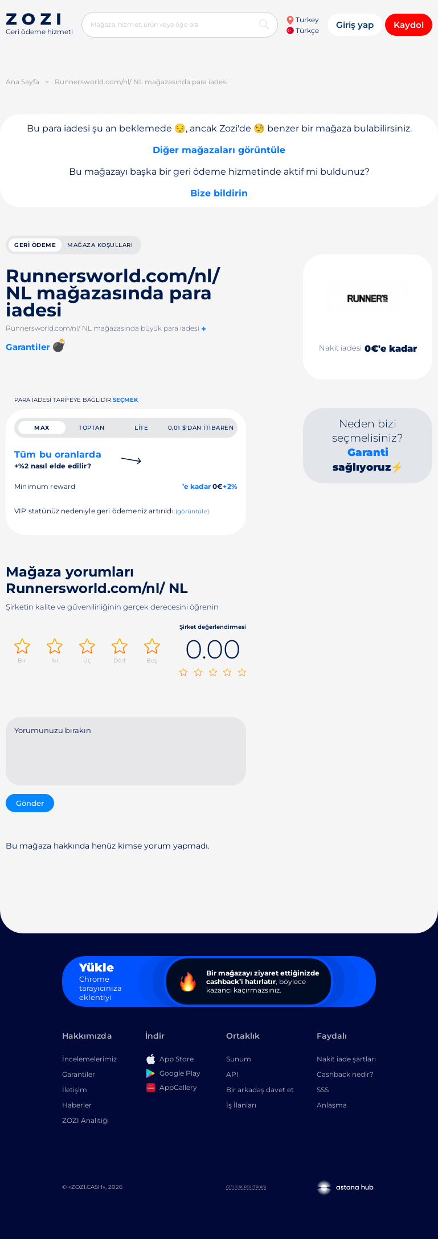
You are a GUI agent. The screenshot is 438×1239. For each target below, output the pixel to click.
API (232, 1076)
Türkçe (302, 30)
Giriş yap (355, 24)
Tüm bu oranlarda (57, 464)
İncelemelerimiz (89, 1061)
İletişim (74, 1092)
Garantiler (78, 1076)
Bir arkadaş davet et (260, 1092)
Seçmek (125, 402)
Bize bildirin (219, 193)
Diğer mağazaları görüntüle (219, 150)
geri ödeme (35, 246)
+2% (230, 491)
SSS (323, 1092)
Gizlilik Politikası (246, 1189)
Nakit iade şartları (346, 1061)
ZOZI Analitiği (85, 1122)
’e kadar (196, 491)
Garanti (367, 454)
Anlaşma (332, 1107)
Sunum (238, 1061)
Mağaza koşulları (100, 246)
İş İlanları (241, 1107)
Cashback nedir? (345, 1076)
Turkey (302, 19)
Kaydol (409, 24)
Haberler (77, 1107)
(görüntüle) (192, 516)
